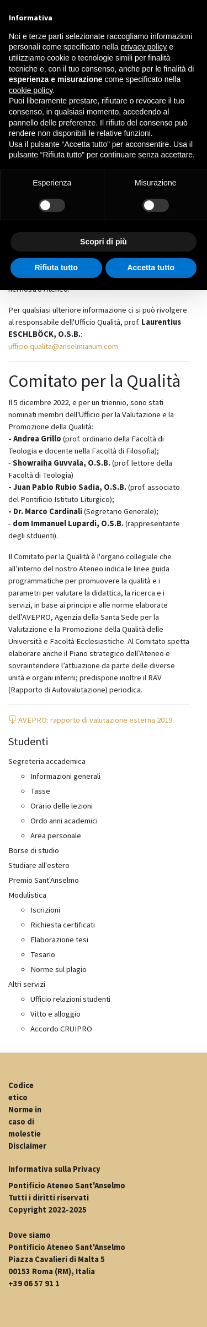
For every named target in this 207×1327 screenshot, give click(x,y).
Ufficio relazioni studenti (70, 999)
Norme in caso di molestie (24, 1122)
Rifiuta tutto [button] (56, 267)
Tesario (42, 954)
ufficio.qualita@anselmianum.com (63, 346)
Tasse (40, 791)
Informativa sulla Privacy (54, 1169)
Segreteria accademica (47, 761)
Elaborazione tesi (59, 939)
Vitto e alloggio (55, 1014)
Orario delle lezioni (61, 806)
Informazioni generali (65, 776)
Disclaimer (27, 1146)
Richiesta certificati (62, 925)
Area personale (55, 835)
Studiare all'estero (39, 865)
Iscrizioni (45, 910)
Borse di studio (33, 850)
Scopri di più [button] (103, 241)
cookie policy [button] (30, 90)
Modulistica (27, 895)
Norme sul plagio (58, 969)
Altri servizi (26, 984)
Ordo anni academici (64, 821)
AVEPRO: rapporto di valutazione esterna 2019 (90, 720)
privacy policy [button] (143, 46)
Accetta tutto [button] (150, 267)
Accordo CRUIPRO (61, 1029)
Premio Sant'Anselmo (43, 880)
